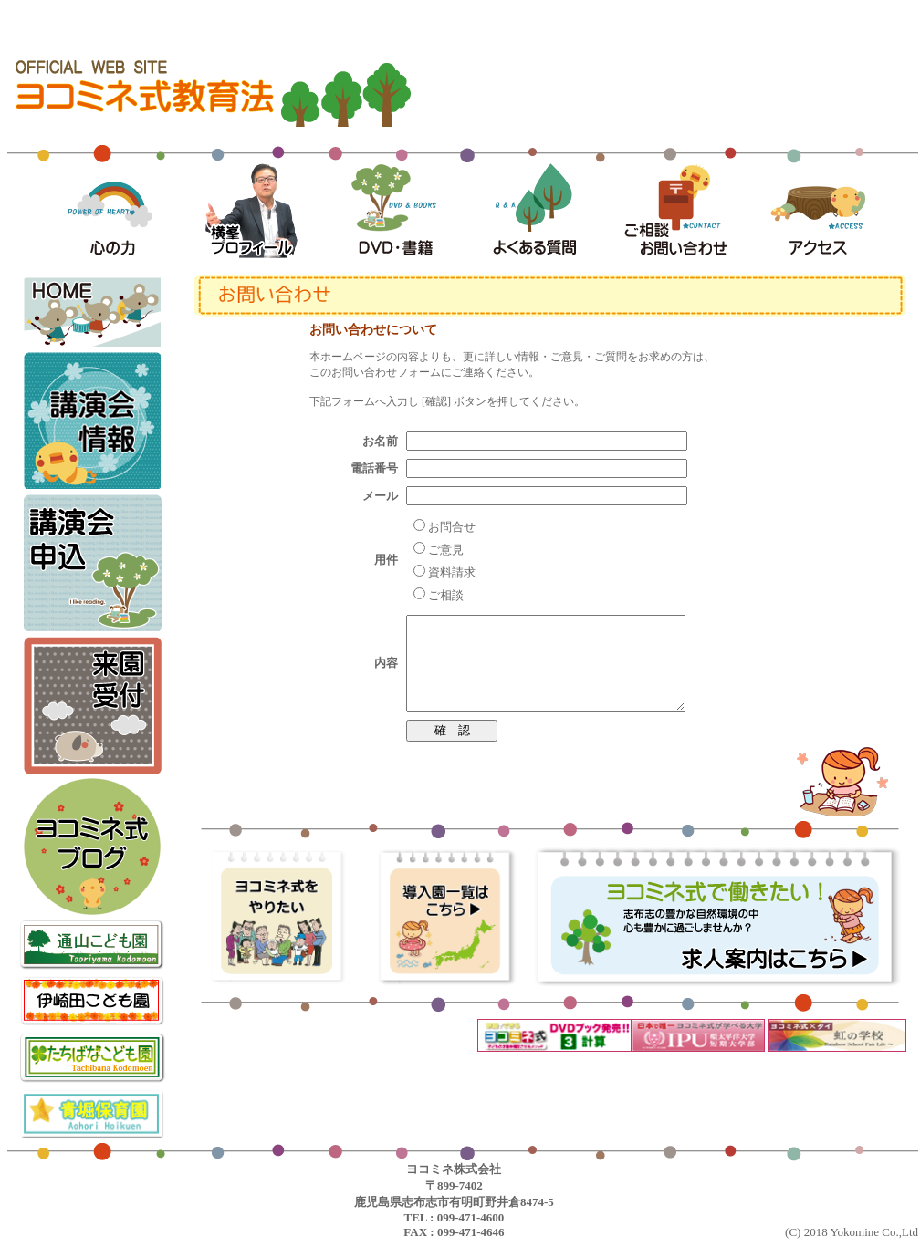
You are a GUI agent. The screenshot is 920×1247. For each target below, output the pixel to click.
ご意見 (446, 549)
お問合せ (452, 527)
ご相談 (446, 595)
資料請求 (452, 572)
